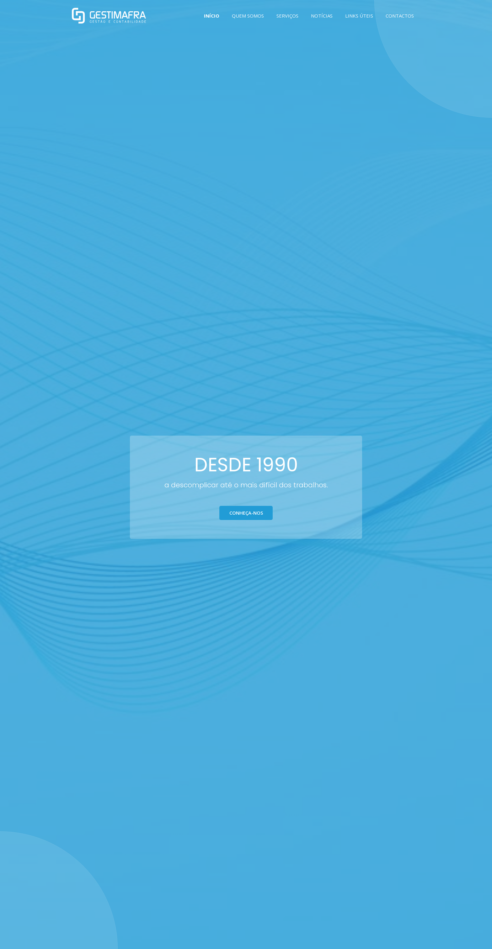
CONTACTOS (400, 16)
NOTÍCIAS (322, 16)
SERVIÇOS (287, 16)
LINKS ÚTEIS (359, 16)
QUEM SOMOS (248, 16)
